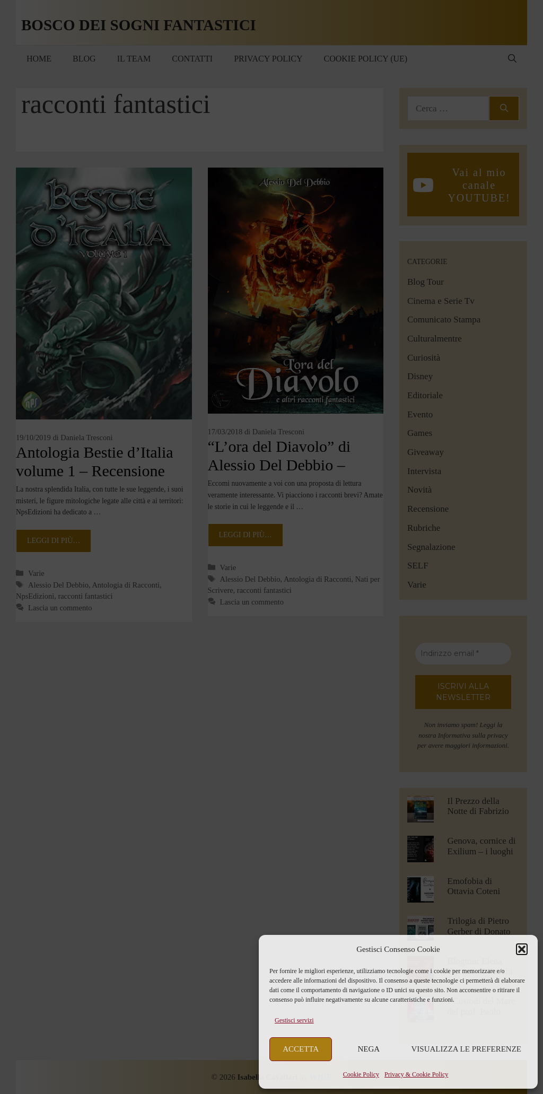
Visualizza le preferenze (466, 1049)
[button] (521, 949)
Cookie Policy (361, 1074)
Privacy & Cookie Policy (416, 1074)
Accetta (301, 1049)
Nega (369, 1049)
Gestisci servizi (294, 1020)
